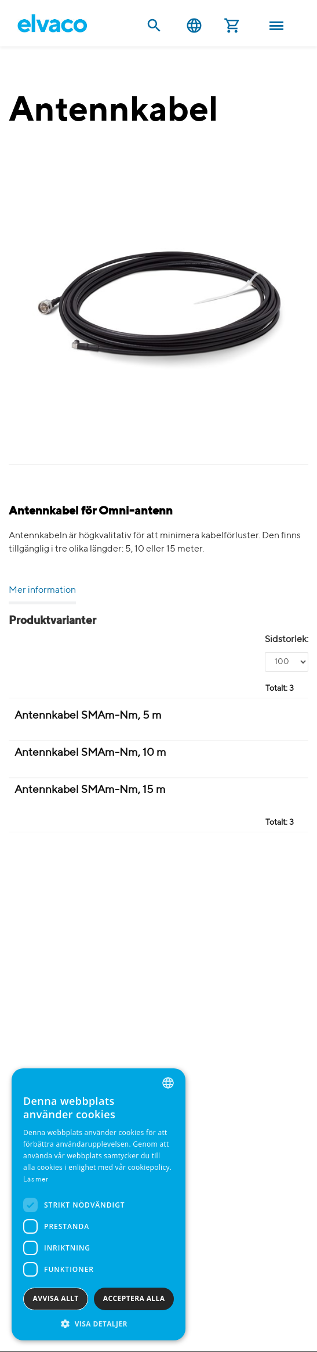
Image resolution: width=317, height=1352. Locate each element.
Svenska (194, 25)
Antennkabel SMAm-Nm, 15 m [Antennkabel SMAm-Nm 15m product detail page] (90, 789)
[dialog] (98, 1204)
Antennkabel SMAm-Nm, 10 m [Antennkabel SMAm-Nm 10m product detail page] (90, 752)
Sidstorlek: (286, 639)
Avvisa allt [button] (56, 1298)
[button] (98, 1323)
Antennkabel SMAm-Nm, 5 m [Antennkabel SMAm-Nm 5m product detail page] (88, 715)
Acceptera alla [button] (134, 1298)
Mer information (42, 590)
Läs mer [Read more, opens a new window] (35, 1179)
